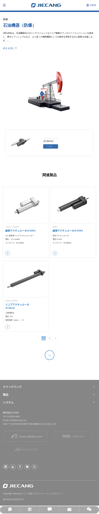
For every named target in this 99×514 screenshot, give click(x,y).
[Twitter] (34, 466)
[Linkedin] (5, 466)
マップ (49, 493)
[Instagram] (27, 466)
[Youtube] (12, 466)
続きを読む (8, 48)
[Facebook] (20, 466)
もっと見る (49, 146)
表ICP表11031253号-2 (13, 499)
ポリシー (58, 493)
